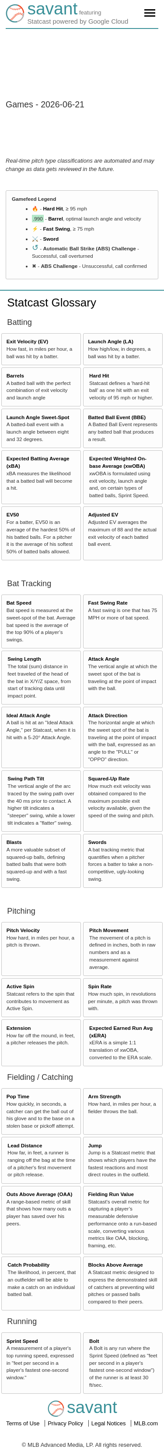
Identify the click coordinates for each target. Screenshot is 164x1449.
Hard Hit (53, 208)
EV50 (13, 514)
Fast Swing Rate (107, 602)
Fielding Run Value (111, 1194)
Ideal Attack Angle (28, 715)
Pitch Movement (109, 930)
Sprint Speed (22, 1341)
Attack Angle (103, 659)
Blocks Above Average (115, 1264)
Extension (19, 1028)
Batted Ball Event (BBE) (117, 417)
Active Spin (21, 986)
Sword (51, 239)
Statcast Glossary (51, 302)
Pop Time (18, 1096)
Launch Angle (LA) (110, 341)
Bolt (94, 1341)
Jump (94, 1145)
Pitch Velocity (23, 930)
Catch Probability (28, 1264)
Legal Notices (109, 1423)
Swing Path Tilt (25, 778)
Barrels (15, 375)
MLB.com (146, 1423)
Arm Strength (104, 1096)
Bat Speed (19, 602)
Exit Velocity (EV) (27, 341)
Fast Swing (56, 228)
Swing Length (24, 659)
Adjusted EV (103, 514)
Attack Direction (107, 715)
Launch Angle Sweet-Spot (38, 417)
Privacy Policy (66, 1423)
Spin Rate (100, 986)
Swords (97, 842)
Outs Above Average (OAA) (40, 1194)
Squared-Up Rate (108, 778)
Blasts (14, 842)
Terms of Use (23, 1423)
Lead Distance (24, 1145)
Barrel (55, 218)
